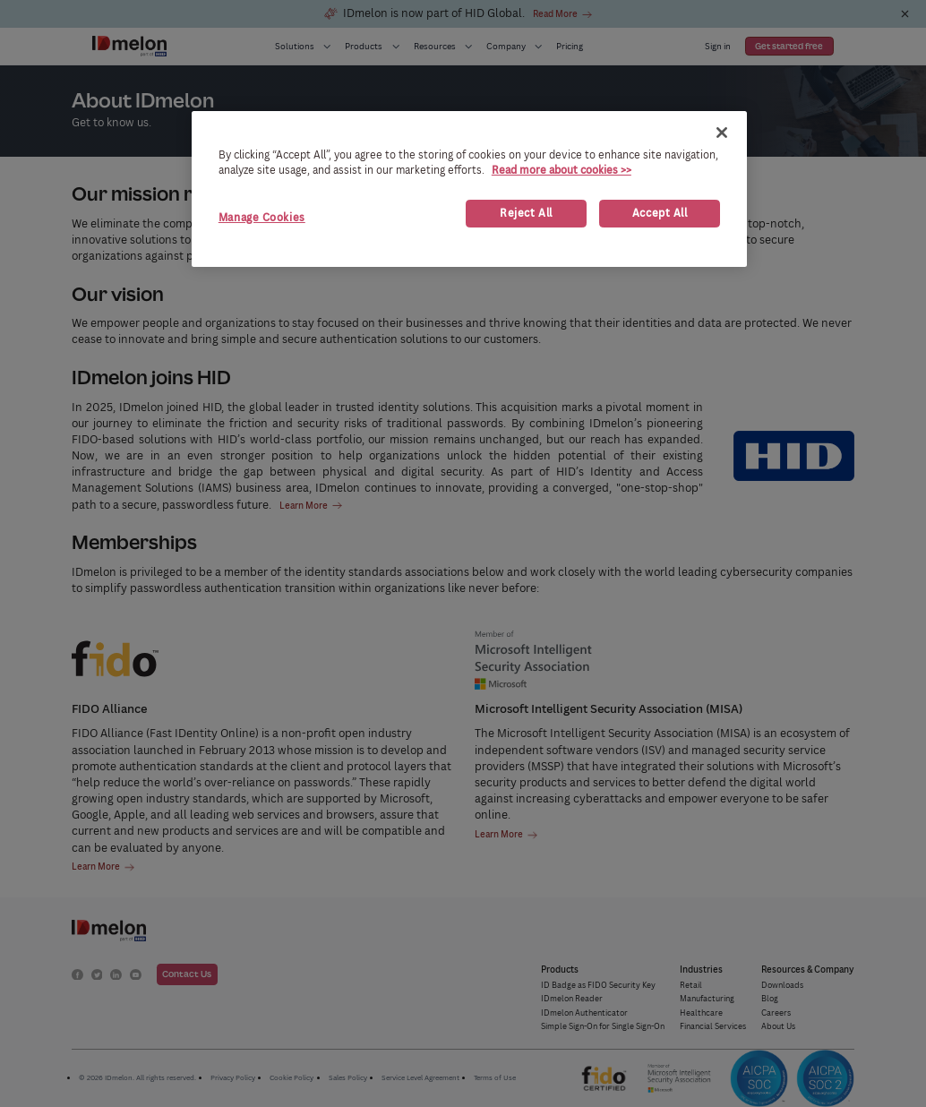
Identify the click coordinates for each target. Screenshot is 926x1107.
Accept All (660, 212)
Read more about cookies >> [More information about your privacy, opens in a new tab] (561, 169)
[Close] (722, 132)
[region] (469, 189)
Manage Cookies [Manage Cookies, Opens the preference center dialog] (262, 217)
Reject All (526, 212)
